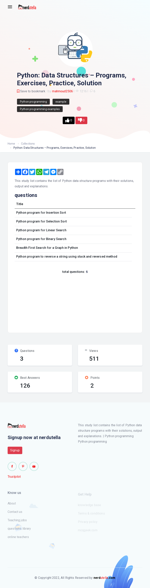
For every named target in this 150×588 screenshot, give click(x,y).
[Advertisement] (81, 302)
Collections (28, 143)
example (60, 101)
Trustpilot (14, 478)
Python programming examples (40, 109)
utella (104, 578)
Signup (15, 452)
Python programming (33, 101)
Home (11, 143)
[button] (68, 120)
